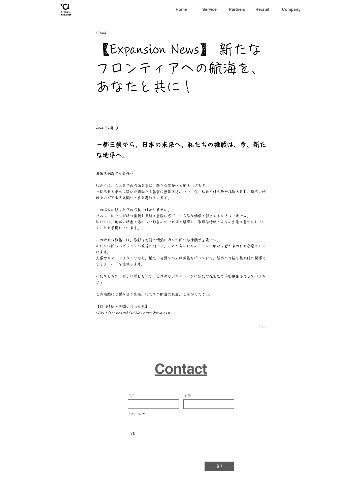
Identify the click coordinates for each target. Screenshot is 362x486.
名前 (187, 395)
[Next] (254, 326)
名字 (132, 395)
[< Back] (112, 32)
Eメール (134, 414)
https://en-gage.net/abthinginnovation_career (133, 312)
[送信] (219, 466)
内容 (132, 433)
